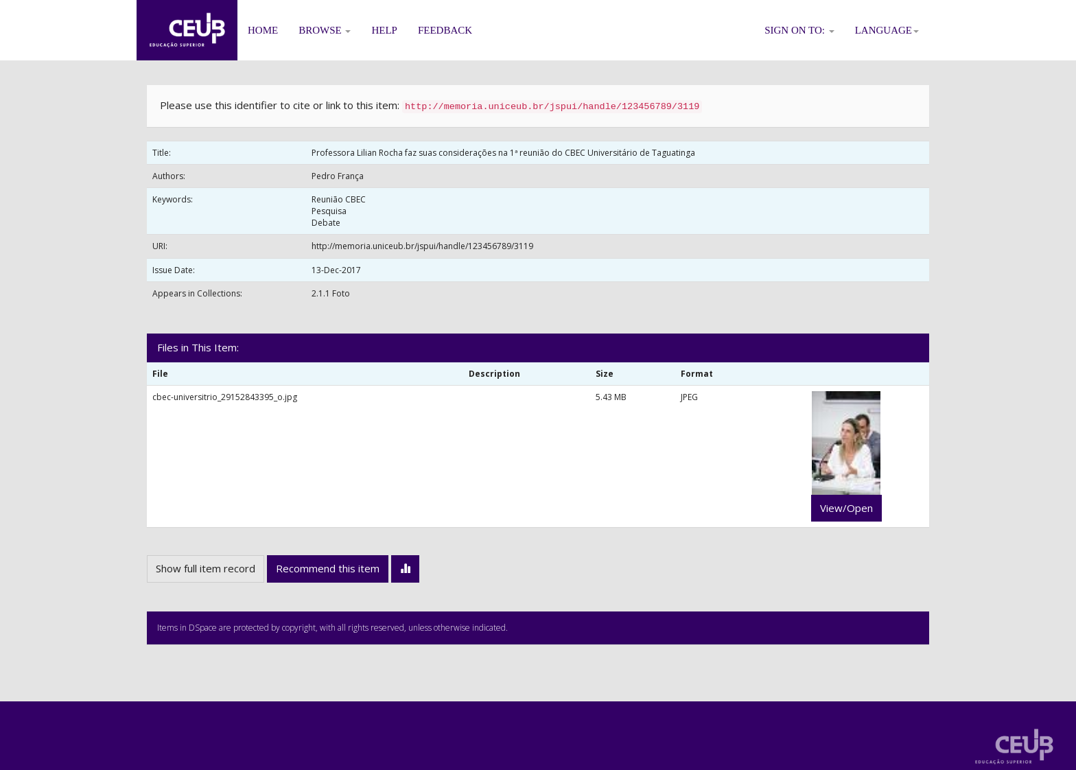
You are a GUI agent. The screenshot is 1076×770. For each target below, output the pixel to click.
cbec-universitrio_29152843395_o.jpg (224, 397)
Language (887, 30)
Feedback (445, 30)
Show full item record (205, 568)
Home (263, 30)
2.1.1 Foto (331, 293)
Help (384, 30)
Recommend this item (327, 568)
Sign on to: (799, 30)
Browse (325, 30)
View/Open (846, 508)
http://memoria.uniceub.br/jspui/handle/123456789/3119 (422, 246)
